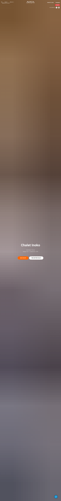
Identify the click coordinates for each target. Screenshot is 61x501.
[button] (23, 258)
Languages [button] (57, 2)
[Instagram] (59, 7)
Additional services (6, 3)
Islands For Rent (50, 2)
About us (11, 2)
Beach (6, 2)
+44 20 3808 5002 (52, 7)
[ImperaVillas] (56, 7)
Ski (1, 2)
